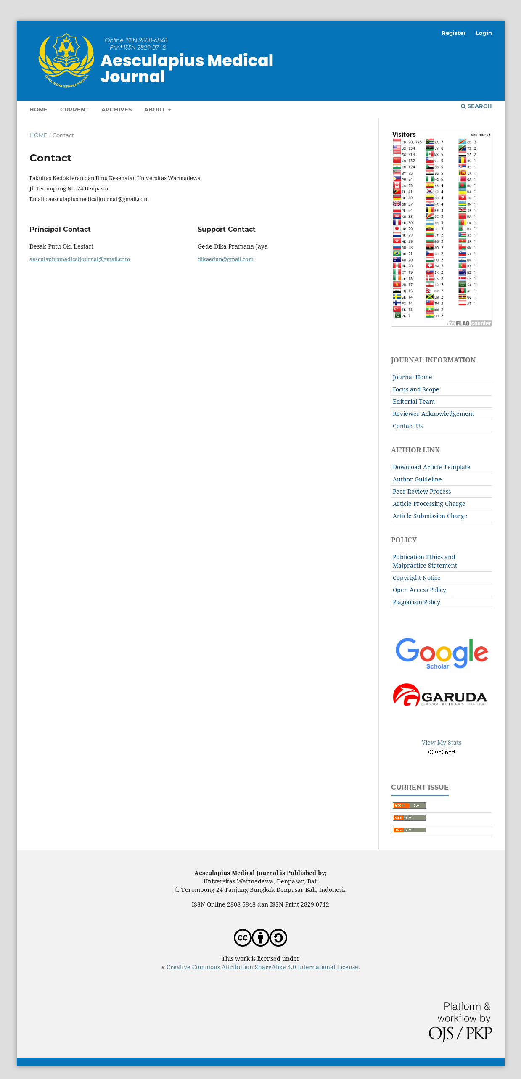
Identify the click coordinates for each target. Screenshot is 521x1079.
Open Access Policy (419, 590)
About (155, 109)
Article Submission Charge (430, 516)
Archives (116, 109)
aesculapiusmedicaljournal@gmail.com (79, 259)
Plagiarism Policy (416, 602)
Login (484, 32)
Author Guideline (417, 479)
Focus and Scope (416, 389)
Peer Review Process (422, 491)
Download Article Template (432, 467)
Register (454, 32)
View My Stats (441, 742)
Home (38, 109)
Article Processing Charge (429, 504)
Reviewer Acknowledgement (433, 414)
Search (476, 106)
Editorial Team (414, 401)
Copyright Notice (417, 578)
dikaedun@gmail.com (226, 259)
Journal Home (412, 377)
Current (74, 109)
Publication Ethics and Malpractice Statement (425, 561)
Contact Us (408, 426)
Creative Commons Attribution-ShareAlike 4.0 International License (262, 967)
